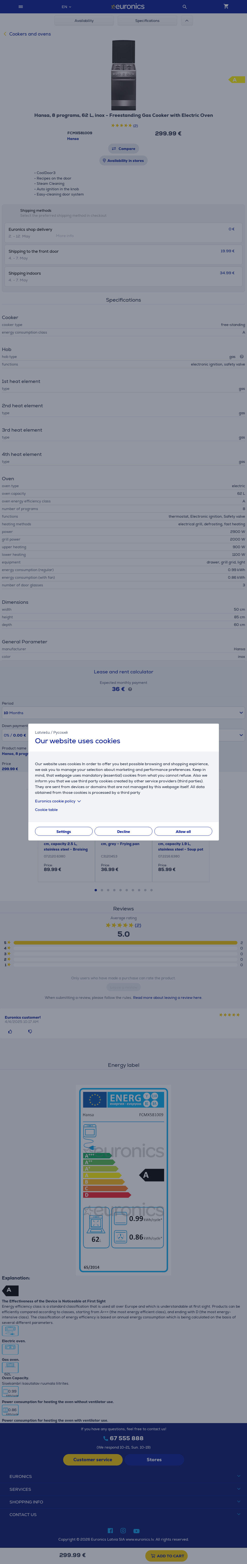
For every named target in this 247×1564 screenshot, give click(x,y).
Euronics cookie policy (59, 801)
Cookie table (46, 809)
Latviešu (42, 732)
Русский (60, 732)
